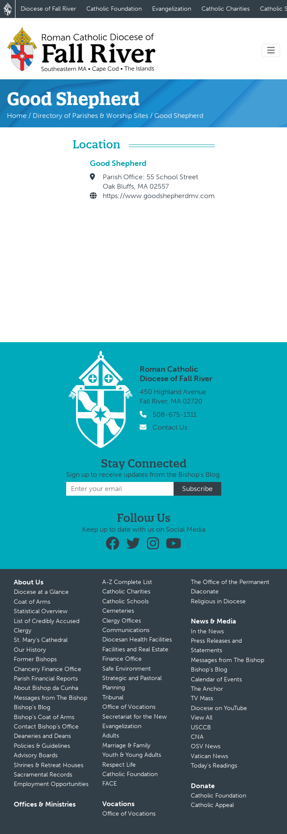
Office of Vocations (129, 707)
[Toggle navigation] (271, 50)
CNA (197, 737)
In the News (207, 631)
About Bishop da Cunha (46, 688)
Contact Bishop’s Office (46, 726)
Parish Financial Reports (46, 678)
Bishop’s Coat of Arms (44, 717)
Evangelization (171, 8)
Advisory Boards (36, 755)
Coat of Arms (32, 601)
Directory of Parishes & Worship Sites (90, 115)
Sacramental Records (43, 774)
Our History (30, 649)
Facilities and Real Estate (135, 649)
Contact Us (170, 427)
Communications (126, 630)
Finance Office (122, 658)
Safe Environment (126, 668)
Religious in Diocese (218, 601)
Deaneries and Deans (42, 736)
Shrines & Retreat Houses (48, 765)
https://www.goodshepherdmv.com (159, 196)
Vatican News (209, 756)
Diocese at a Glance (41, 592)
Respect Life (119, 764)
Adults (110, 735)
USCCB (201, 727)
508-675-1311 (174, 414)
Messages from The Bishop (50, 698)
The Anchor (207, 688)
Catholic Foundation (114, 8)
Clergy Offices (121, 620)
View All (201, 717)
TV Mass (202, 698)
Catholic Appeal (212, 805)
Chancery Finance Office (47, 669)
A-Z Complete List (127, 582)
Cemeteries (118, 610)
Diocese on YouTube (219, 708)
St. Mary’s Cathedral (40, 640)
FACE (109, 783)
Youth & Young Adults (131, 755)
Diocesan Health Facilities (137, 639)
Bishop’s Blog (32, 707)
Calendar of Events (216, 679)
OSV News (205, 746)
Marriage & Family (126, 745)
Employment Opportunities (51, 784)
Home (17, 115)
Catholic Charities (226, 8)
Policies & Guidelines (42, 746)
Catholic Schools (125, 601)
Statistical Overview (40, 611)
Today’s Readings (214, 765)
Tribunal (112, 697)
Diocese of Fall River (48, 8)
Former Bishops (35, 659)
